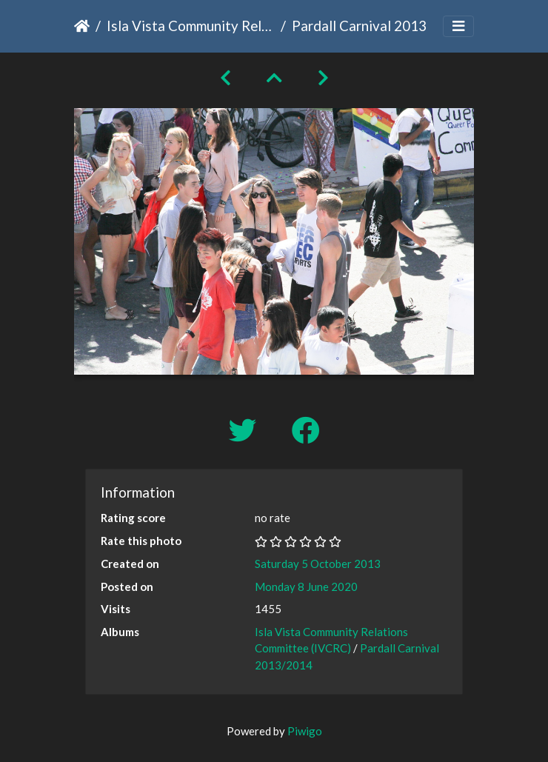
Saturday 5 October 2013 (318, 563)
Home (82, 26)
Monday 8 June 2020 (306, 586)
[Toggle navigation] (458, 26)
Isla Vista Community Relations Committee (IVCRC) (191, 25)
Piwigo (304, 731)
